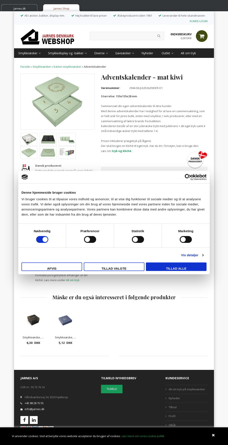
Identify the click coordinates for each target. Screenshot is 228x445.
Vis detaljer (189, 255)
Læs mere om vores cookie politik (142, 436)
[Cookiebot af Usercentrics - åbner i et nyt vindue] (188, 177)
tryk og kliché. (122, 151)
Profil (172, 416)
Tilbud (173, 407)
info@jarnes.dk (34, 409)
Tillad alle (176, 268)
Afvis (51, 268)
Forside (25, 67)
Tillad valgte (113, 268)
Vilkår (172, 425)
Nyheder (147, 53)
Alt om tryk (188, 53)
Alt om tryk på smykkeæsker (187, 389)
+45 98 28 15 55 (34, 403)
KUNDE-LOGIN (199, 21)
